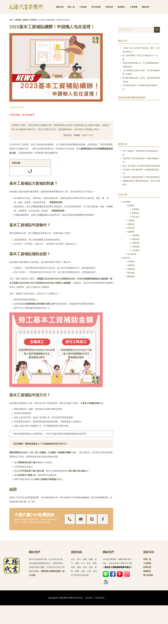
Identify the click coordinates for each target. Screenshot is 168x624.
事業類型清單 (56, 202)
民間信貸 (109, 7)
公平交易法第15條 (26, 471)
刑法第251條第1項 (26, 475)
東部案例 (131, 273)
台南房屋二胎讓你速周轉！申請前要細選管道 (141, 177)
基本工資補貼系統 (90, 403)
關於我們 (60, 7)
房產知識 (135, 239)
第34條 (72, 471)
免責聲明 (89, 598)
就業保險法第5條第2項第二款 (40, 303)
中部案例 (131, 261)
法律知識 (135, 247)
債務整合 (121, 7)
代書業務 (135, 235)
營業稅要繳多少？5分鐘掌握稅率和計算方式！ (46, 444)
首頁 (11, 20)
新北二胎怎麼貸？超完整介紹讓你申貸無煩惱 (141, 166)
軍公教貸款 (96, 7)
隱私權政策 (99, 598)
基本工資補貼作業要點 (45, 479)
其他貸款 (131, 205)
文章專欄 (133, 7)
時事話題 (33, 20)
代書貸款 (135, 209)
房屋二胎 (71, 7)
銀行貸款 (135, 217)
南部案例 (131, 269)
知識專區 (25, 20)
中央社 (77, 135)
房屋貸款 (131, 224)
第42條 (81, 471)
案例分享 (126, 258)
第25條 (40, 471)
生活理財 (135, 250)
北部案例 (131, 265)
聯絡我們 (145, 7)
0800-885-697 (125, 559)
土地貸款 (83, 7)
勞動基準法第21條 (26, 462)
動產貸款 (135, 213)
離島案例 (131, 276)
